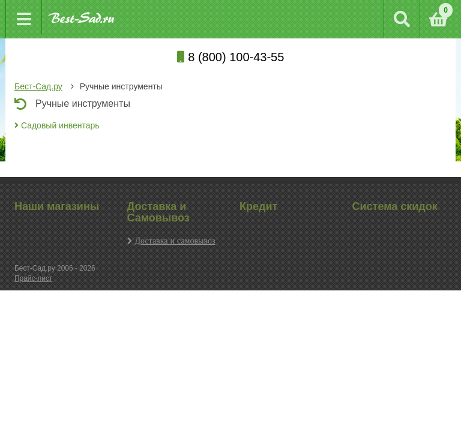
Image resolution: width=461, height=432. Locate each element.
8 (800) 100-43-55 (231, 57)
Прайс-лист (33, 278)
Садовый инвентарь (57, 125)
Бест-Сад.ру (38, 86)
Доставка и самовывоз (175, 240)
